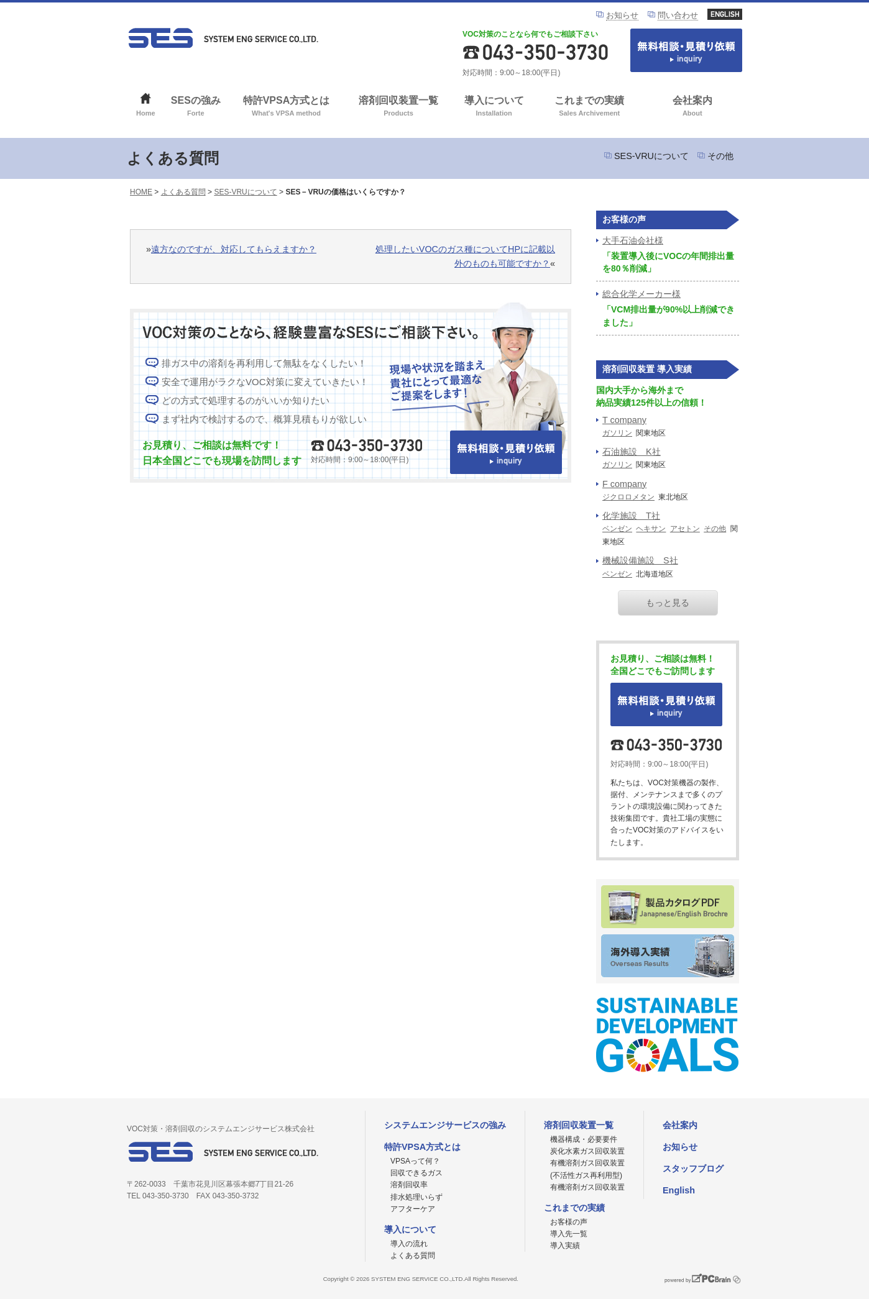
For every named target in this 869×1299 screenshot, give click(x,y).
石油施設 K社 (631, 452)
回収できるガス (416, 1173)
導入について (494, 107)
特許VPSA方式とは (286, 107)
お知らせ (622, 15)
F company (624, 484)
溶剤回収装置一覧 (399, 107)
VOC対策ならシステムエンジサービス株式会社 (223, 37)
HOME (141, 192)
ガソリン (617, 433)
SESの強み (196, 107)
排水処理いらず (416, 1197)
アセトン (685, 528)
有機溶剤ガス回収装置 (587, 1187)
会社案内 (692, 107)
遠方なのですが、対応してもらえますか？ (233, 249)
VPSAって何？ (415, 1161)
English (679, 1190)
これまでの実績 (590, 107)
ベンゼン (617, 528)
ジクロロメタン (628, 497)
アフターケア (412, 1209)
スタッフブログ (693, 1169)
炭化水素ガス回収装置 (587, 1151)
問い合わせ (678, 15)
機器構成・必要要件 (583, 1139)
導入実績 (565, 1245)
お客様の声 (568, 1222)
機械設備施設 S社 (640, 560)
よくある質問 (183, 192)
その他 (720, 156)
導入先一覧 (568, 1233)
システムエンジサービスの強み (445, 1125)
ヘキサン (651, 528)
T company (624, 420)
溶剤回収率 (409, 1184)
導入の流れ (409, 1243)
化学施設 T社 (631, 516)
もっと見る (667, 603)
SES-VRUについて (651, 156)
